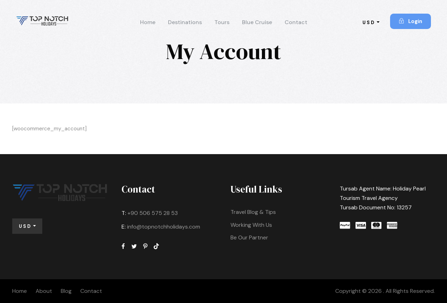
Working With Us (251, 225)
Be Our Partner (249, 237)
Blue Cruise (257, 22)
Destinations (185, 22)
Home (147, 22)
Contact (296, 22)
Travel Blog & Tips (253, 212)
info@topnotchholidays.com (163, 226)
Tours (221, 22)
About (44, 291)
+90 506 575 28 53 (152, 213)
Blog (66, 291)
